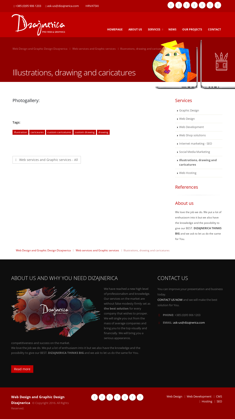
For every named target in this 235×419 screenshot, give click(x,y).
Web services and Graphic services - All (46, 160)
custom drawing (85, 132)
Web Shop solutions (192, 135)
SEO (219, 401)
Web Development (191, 127)
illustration (20, 132)
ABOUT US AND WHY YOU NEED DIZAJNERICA (64, 278)
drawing (103, 132)
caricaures (37, 132)
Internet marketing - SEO (195, 143)
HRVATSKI (92, 6)
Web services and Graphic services (94, 49)
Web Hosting (187, 173)
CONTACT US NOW (170, 300)
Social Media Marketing (194, 152)
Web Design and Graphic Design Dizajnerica (40, 49)
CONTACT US (172, 278)
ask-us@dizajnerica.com (62, 6)
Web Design (187, 119)
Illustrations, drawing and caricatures (198, 162)
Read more (22, 369)
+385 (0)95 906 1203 (27, 6)
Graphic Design (189, 110)
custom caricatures (59, 132)
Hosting (207, 401)
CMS (219, 396)
